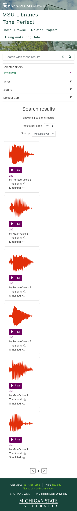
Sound (7, 89)
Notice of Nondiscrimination (38, 488)
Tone (6, 82)
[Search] (32, 57)
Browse (20, 30)
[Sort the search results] (44, 134)
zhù (11, 175)
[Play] (15, 170)
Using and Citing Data (22, 37)
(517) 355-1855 (31, 484)
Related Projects (44, 30)
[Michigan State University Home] (26, 5)
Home (7, 30)
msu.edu (56, 484)
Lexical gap (11, 97)
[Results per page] (49, 126)
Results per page (32, 125)
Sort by (25, 133)
